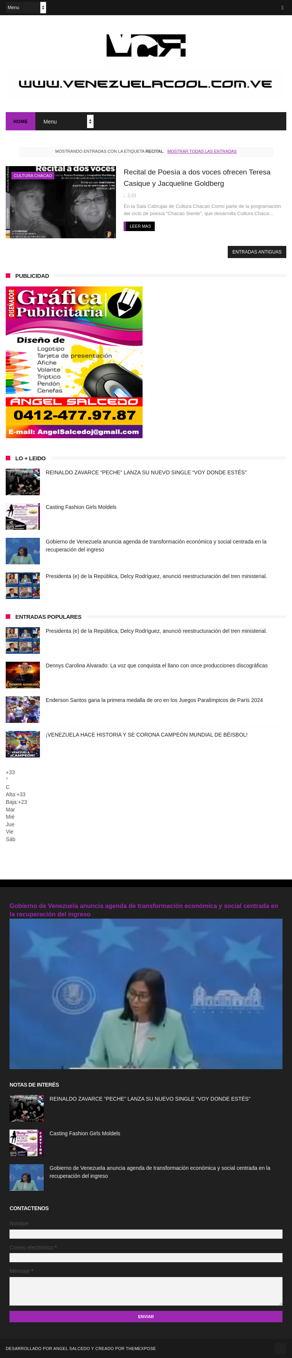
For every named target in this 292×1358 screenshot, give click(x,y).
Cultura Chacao (33, 175)
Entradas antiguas (256, 252)
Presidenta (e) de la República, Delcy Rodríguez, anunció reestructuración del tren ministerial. (156, 576)
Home (20, 121)
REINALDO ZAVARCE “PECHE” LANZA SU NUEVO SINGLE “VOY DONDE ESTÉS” (146, 472)
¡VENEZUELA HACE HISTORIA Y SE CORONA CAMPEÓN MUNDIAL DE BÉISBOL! (147, 735)
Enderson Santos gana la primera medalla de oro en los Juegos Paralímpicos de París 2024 (154, 700)
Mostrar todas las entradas (201, 151)
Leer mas (140, 226)
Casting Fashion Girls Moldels (81, 507)
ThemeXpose (141, 1348)
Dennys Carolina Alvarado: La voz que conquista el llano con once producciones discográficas (157, 665)
